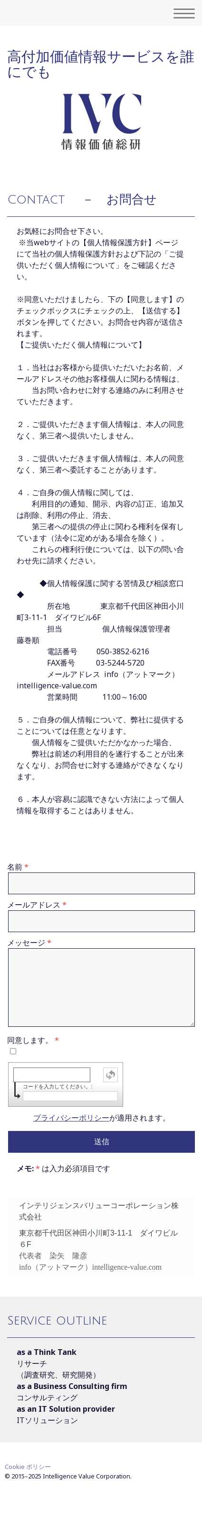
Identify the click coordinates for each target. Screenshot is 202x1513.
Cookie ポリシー (28, 1466)
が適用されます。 (101, 1117)
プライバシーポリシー (71, 1117)
